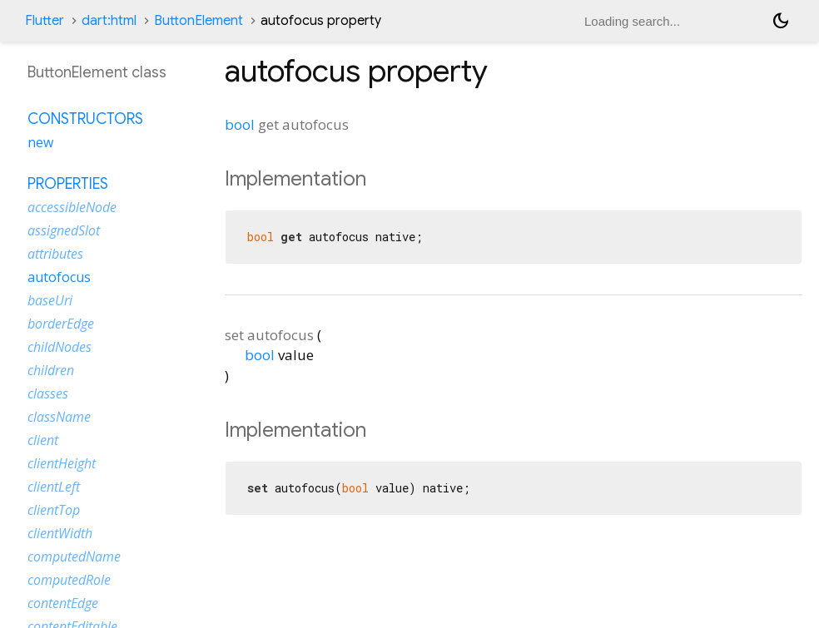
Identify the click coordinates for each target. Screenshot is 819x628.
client (42, 440)
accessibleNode (72, 207)
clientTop (53, 510)
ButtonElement (198, 20)
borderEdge (60, 323)
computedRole (69, 580)
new (40, 142)
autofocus (59, 277)
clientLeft (53, 486)
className (59, 417)
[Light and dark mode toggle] (780, 20)
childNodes (59, 347)
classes (47, 393)
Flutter (44, 20)
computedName (74, 556)
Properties (67, 184)
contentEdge (62, 603)
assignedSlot (63, 230)
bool (240, 124)
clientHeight (61, 463)
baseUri (49, 300)
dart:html (109, 20)
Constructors (85, 119)
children (50, 370)
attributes (55, 254)
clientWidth (59, 533)
